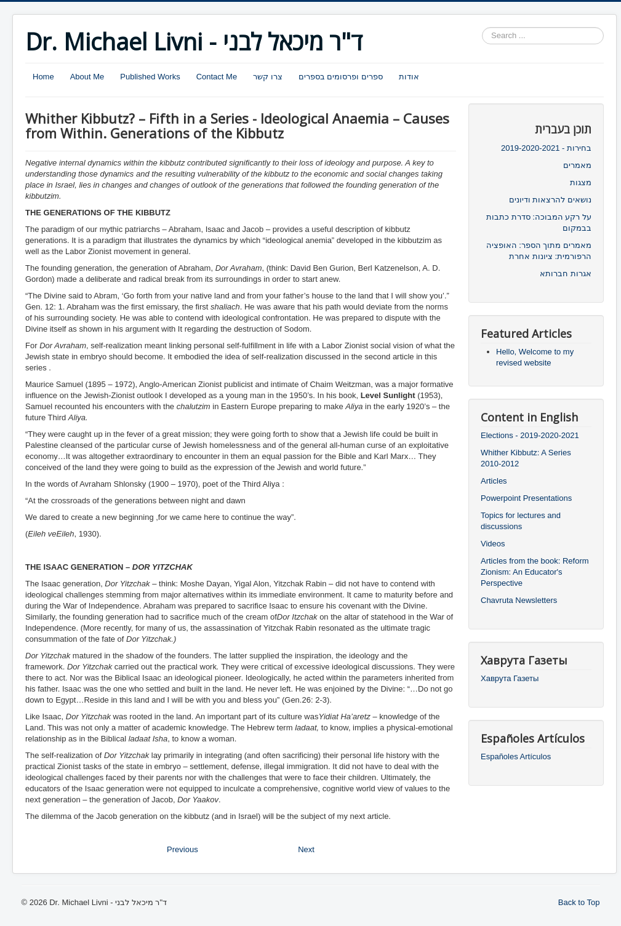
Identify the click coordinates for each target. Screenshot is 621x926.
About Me (87, 76)
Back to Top (579, 902)
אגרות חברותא (565, 273)
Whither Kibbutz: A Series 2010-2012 (526, 458)
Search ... (482, 27)
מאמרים (577, 165)
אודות (409, 76)
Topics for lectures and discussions (521, 521)
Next (306, 849)
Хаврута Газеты (510, 678)
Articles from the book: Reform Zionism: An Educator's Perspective (535, 572)
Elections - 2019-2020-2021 (530, 435)
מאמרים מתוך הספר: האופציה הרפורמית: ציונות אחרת (538, 251)
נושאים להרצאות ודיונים (550, 199)
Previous (182, 849)
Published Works (150, 76)
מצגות (580, 182)
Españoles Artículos (516, 756)
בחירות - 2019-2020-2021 (546, 148)
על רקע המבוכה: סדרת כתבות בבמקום (538, 222)
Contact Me (216, 76)
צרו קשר (267, 76)
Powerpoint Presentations (526, 498)
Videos (493, 543)
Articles (494, 480)
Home (43, 76)
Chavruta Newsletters (519, 600)
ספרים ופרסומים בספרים (340, 76)
